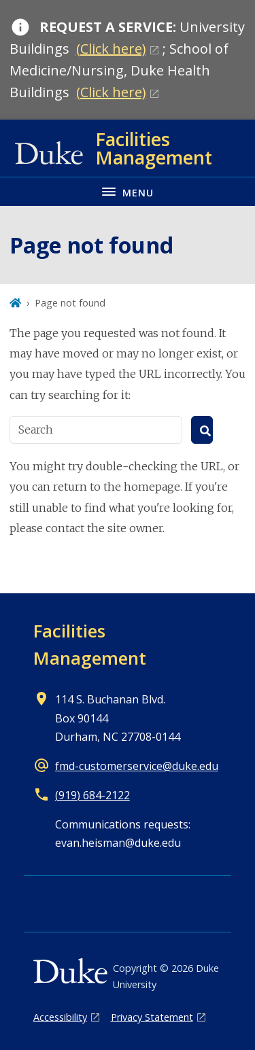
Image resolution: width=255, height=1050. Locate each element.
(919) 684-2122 (92, 795)
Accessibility (60, 1017)
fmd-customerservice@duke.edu (136, 765)
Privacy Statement (152, 1017)
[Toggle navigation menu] (127, 191)
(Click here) (111, 48)
